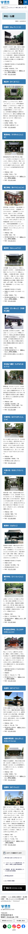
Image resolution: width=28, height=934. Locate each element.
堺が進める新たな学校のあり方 (13, 858)
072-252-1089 (12, 410)
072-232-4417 (12, 780)
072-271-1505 (12, 569)
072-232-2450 (12, 180)
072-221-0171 (12, 241)
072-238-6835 (12, 127)
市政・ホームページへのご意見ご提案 (15, 899)
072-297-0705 (12, 731)
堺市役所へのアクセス (7, 920)
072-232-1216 (12, 463)
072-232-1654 (12, 301)
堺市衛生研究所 (9, 876)
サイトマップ (16, 901)
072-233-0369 (12, 74)
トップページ (11, 7)
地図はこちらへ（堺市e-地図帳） (14, 71)
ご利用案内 (3, 897)
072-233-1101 (10, 917)
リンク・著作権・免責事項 (14, 897)
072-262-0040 (12, 518)
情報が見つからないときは (14, 888)
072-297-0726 (12, 681)
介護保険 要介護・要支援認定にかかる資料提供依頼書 (14, 870)
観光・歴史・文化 (20, 7)
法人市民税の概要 (9, 881)
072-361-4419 (12, 845)
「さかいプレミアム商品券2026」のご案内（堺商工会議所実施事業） (14, 863)
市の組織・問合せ (21, 920)
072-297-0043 (12, 622)
